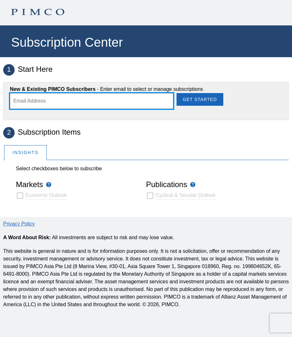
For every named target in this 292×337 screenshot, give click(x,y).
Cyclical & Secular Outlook (186, 195)
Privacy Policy (19, 223)
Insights (25, 152)
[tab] (25, 152)
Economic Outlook (46, 195)
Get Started (200, 99)
